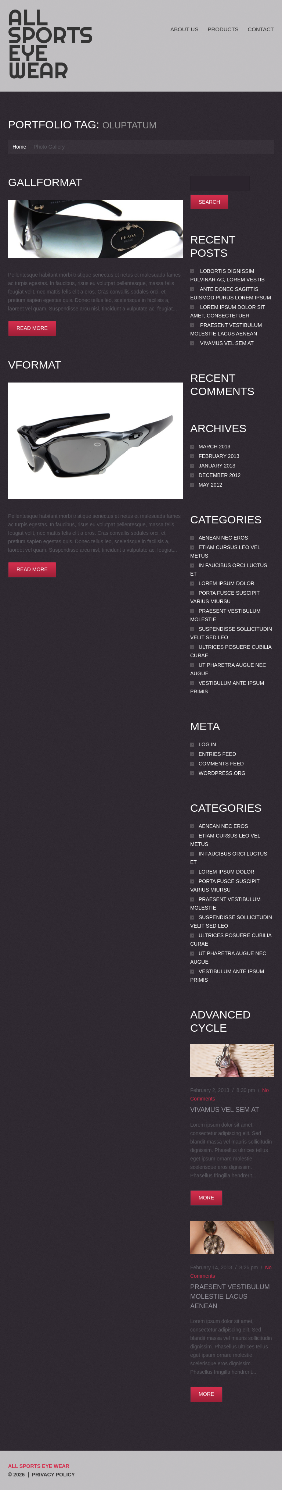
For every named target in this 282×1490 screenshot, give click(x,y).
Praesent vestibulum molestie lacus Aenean (230, 1296)
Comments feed (221, 764)
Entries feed (217, 754)
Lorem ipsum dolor (226, 583)
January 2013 (217, 466)
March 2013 (214, 446)
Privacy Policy (53, 1474)
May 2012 (210, 485)
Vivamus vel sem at (227, 343)
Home (19, 147)
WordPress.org (222, 773)
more (206, 1198)
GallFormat (45, 182)
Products (222, 29)
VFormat (34, 365)
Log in (207, 744)
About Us (184, 29)
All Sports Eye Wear (50, 44)
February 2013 (219, 456)
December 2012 (220, 475)
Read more (32, 328)
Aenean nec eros (223, 538)
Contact (261, 29)
